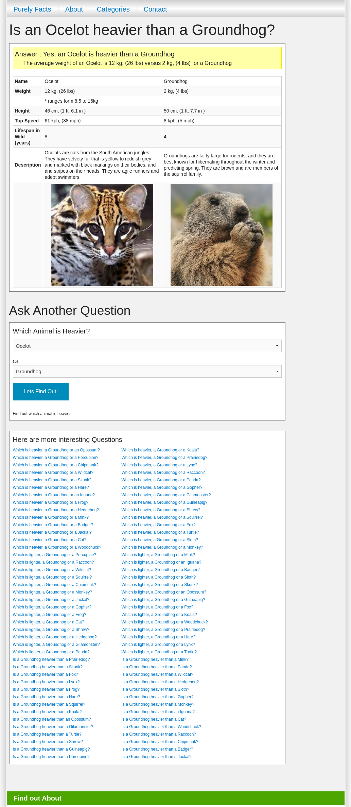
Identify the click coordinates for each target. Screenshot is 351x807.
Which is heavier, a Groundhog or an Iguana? (54, 495)
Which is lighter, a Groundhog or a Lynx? (158, 644)
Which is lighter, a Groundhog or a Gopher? (52, 607)
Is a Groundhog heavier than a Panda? (157, 667)
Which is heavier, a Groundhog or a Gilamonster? (166, 495)
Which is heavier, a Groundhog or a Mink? (51, 517)
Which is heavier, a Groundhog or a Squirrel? (162, 517)
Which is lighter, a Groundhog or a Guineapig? (163, 599)
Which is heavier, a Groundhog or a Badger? (53, 524)
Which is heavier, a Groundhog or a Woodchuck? (57, 547)
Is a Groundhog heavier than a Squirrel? (49, 704)
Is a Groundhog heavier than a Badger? (157, 749)
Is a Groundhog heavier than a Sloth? (155, 689)
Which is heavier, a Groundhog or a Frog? (51, 502)
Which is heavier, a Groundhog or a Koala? (160, 450)
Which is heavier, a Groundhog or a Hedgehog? (56, 510)
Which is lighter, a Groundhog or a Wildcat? (52, 569)
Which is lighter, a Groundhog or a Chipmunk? (54, 584)
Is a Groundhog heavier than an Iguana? (158, 711)
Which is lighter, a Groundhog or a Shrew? (51, 629)
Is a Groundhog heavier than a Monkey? (158, 704)
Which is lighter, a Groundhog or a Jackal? (51, 599)
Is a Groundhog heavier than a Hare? (46, 696)
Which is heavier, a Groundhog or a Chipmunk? (56, 465)
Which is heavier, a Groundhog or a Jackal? (52, 532)
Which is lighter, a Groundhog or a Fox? (157, 607)
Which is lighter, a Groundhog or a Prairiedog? (163, 629)
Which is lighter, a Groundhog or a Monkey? (52, 592)
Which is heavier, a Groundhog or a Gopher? (162, 487)
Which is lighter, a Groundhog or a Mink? (158, 554)
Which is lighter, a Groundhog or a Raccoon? (53, 562)
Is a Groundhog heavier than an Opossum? (52, 719)
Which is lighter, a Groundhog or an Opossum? (164, 592)
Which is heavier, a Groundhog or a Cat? (50, 539)
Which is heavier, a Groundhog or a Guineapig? (165, 502)
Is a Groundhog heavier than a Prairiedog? (51, 659)
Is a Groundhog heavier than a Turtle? (47, 734)
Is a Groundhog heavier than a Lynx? (46, 682)
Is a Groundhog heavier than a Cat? (154, 719)
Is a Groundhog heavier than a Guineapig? (51, 749)
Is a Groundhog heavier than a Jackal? (157, 756)
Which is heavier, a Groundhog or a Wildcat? (53, 472)
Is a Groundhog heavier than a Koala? (47, 711)
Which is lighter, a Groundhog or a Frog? (49, 614)
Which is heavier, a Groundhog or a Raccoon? (163, 472)
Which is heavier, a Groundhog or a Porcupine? (56, 457)
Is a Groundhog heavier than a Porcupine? (51, 756)
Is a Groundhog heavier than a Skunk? (48, 667)
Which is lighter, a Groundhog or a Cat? (48, 622)
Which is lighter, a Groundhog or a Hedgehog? (55, 637)
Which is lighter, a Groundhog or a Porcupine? (54, 554)
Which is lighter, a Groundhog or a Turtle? (159, 652)
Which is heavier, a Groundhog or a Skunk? (52, 480)
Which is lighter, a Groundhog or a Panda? (51, 652)
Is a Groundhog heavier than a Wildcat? (157, 674)
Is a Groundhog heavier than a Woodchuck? (161, 726)
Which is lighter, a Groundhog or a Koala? (159, 614)
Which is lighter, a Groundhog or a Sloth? (159, 577)
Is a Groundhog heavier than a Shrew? (48, 741)
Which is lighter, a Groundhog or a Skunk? (160, 584)
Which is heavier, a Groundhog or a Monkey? (162, 547)
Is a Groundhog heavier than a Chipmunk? (160, 741)
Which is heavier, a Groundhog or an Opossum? (56, 450)
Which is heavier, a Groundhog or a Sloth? (160, 539)
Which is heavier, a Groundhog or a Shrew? (161, 510)
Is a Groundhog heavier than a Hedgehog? (160, 682)
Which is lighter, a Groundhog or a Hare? (158, 637)
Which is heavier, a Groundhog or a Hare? (51, 487)
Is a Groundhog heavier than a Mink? (155, 659)
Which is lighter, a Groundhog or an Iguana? (161, 562)
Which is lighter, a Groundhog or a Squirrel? (52, 577)
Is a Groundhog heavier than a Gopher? (158, 696)
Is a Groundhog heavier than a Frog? (46, 689)
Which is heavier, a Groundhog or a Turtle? (160, 532)
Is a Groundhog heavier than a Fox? (45, 674)
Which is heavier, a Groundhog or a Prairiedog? (165, 457)
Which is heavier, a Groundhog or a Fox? (159, 524)
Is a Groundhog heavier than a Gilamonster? (53, 726)
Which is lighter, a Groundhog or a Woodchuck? (165, 622)
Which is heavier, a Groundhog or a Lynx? (159, 465)
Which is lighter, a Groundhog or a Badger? (161, 569)
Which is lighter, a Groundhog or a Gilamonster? (56, 644)
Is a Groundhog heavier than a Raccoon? (159, 734)
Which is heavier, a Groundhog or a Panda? (161, 480)
